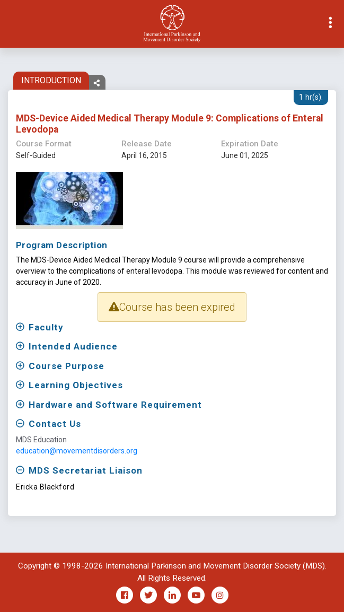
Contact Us (55, 423)
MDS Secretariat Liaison (86, 470)
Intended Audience (73, 346)
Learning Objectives (76, 385)
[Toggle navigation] (8, 24)
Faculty (46, 327)
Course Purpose (66, 366)
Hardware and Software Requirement (115, 404)
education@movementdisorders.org (76, 451)
